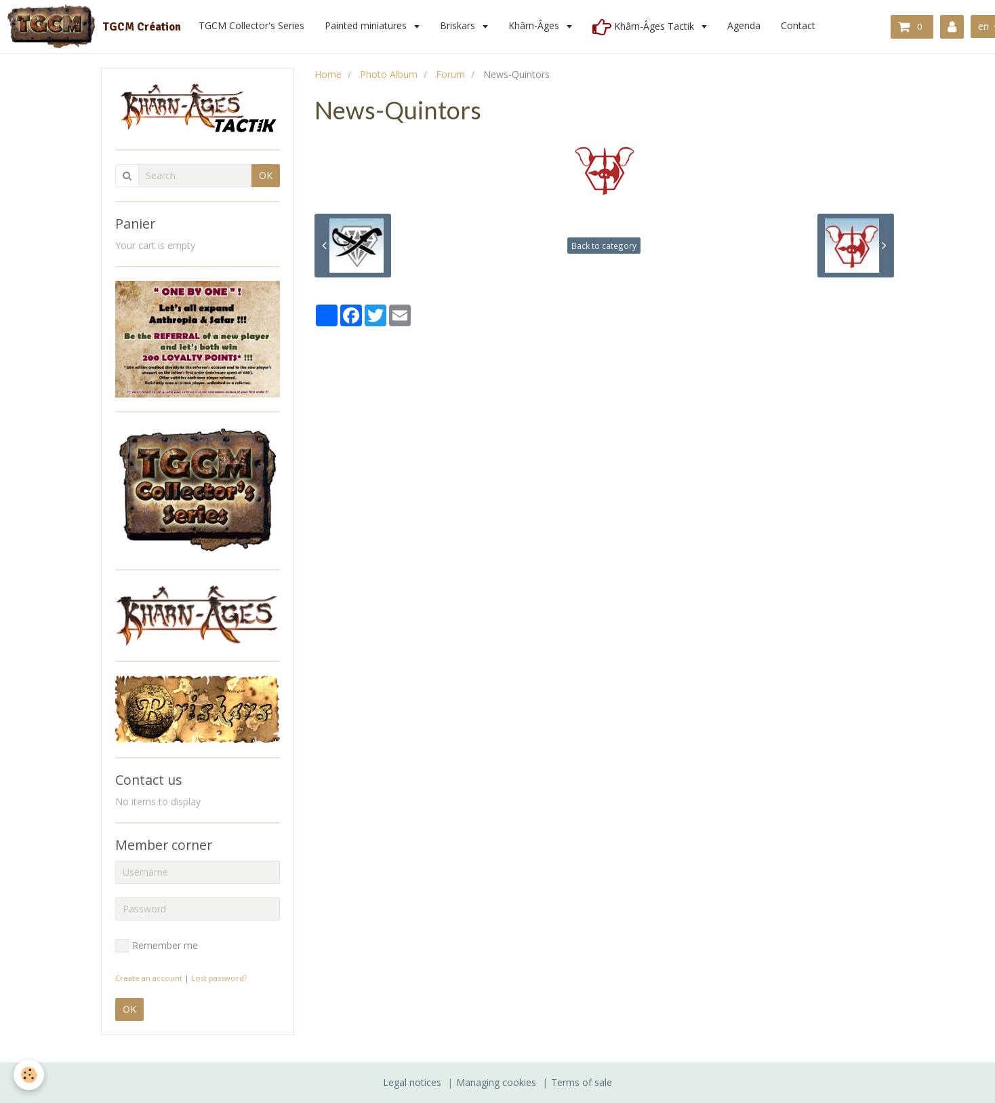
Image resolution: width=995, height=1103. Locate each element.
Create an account (148, 978)
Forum (450, 74)
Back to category (603, 245)
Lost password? (219, 978)
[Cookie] (29, 1075)
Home (328, 74)
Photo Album (389, 74)
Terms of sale (581, 1082)
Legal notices (412, 1082)
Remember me (156, 945)
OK (265, 175)
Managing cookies (496, 1082)
